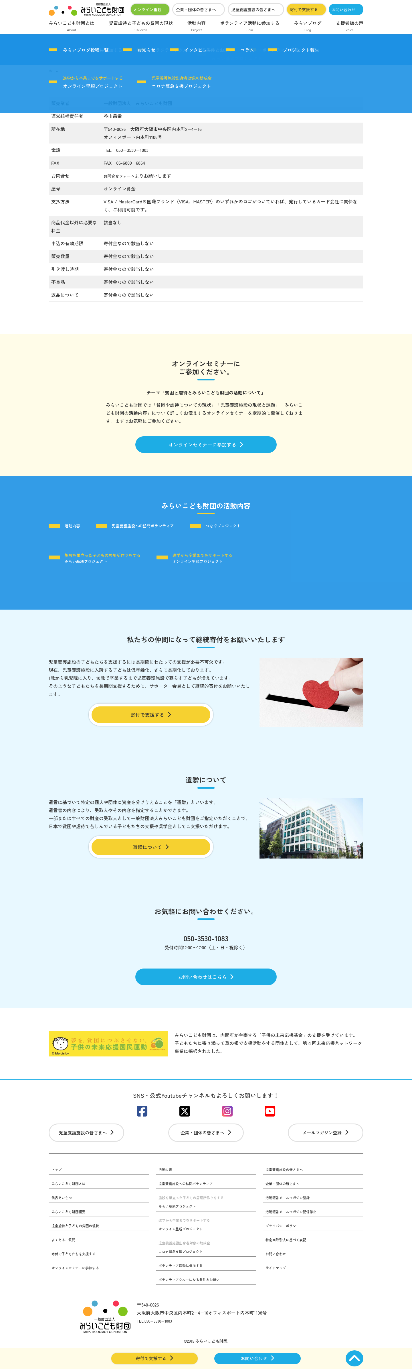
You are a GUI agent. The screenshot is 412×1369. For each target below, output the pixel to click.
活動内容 (196, 26)
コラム (247, 49)
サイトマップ (278, 1288)
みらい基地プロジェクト (106, 562)
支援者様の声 (349, 26)
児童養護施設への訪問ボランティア (160, 529)
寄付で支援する (304, 9)
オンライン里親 (148, 9)
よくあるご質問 (66, 1259)
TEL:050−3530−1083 (157, 1340)
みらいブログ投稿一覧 (86, 49)
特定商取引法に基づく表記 (290, 1259)
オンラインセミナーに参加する (206, 446)
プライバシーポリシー (286, 1245)
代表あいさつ (64, 1216)
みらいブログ (308, 26)
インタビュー (198, 49)
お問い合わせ (344, 9)
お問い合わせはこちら (206, 988)
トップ (58, 1188)
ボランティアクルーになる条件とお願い (195, 1299)
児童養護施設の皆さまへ (253, 9)
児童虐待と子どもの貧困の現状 (141, 26)
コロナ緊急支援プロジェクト (182, 82)
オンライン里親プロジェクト (93, 82)
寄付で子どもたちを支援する (78, 1273)
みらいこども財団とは (71, 26)
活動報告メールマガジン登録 (292, 1216)
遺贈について (151, 854)
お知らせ (146, 49)
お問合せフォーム (122, 175)
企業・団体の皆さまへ (196, 9)
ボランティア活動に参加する (250, 26)
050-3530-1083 (205, 948)
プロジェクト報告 (301, 49)
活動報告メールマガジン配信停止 (296, 1231)
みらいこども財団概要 (72, 1231)
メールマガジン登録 (325, 1149)
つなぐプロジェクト (254, 529)
